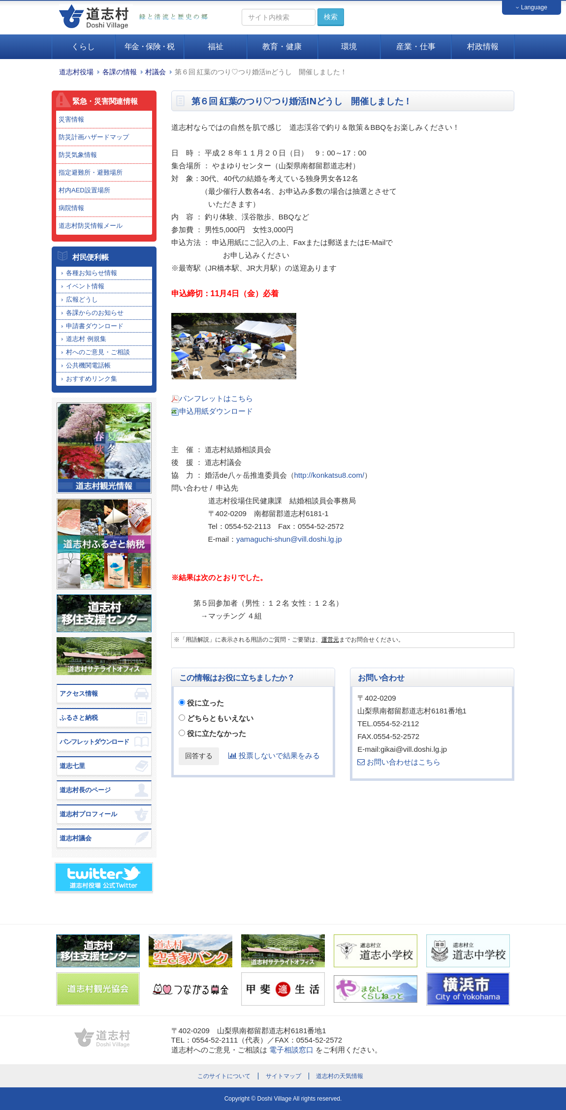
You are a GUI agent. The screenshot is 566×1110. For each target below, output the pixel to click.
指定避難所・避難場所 (91, 172)
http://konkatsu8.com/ (329, 475)
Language (531, 7)
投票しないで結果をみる (274, 755)
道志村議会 (76, 838)
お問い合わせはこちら (398, 762)
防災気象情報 (78, 154)
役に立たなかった (216, 733)
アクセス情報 (79, 693)
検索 (331, 17)
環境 (349, 46)
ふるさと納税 (79, 717)
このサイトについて (224, 1076)
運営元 (330, 639)
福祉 (215, 46)
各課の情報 (119, 72)
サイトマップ (283, 1076)
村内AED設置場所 (84, 190)
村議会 (155, 72)
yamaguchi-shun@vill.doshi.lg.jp (289, 539)
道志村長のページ (85, 790)
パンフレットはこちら (216, 398)
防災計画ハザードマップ (94, 137)
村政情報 (483, 46)
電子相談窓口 (291, 1050)
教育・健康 (282, 46)
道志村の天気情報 (339, 1076)
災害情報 (71, 119)
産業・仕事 (416, 46)
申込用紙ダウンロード (216, 411)
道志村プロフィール (88, 814)
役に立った (205, 703)
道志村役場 (76, 72)
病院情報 (71, 208)
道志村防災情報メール (91, 225)
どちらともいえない (220, 718)
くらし (83, 46)
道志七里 (72, 766)
